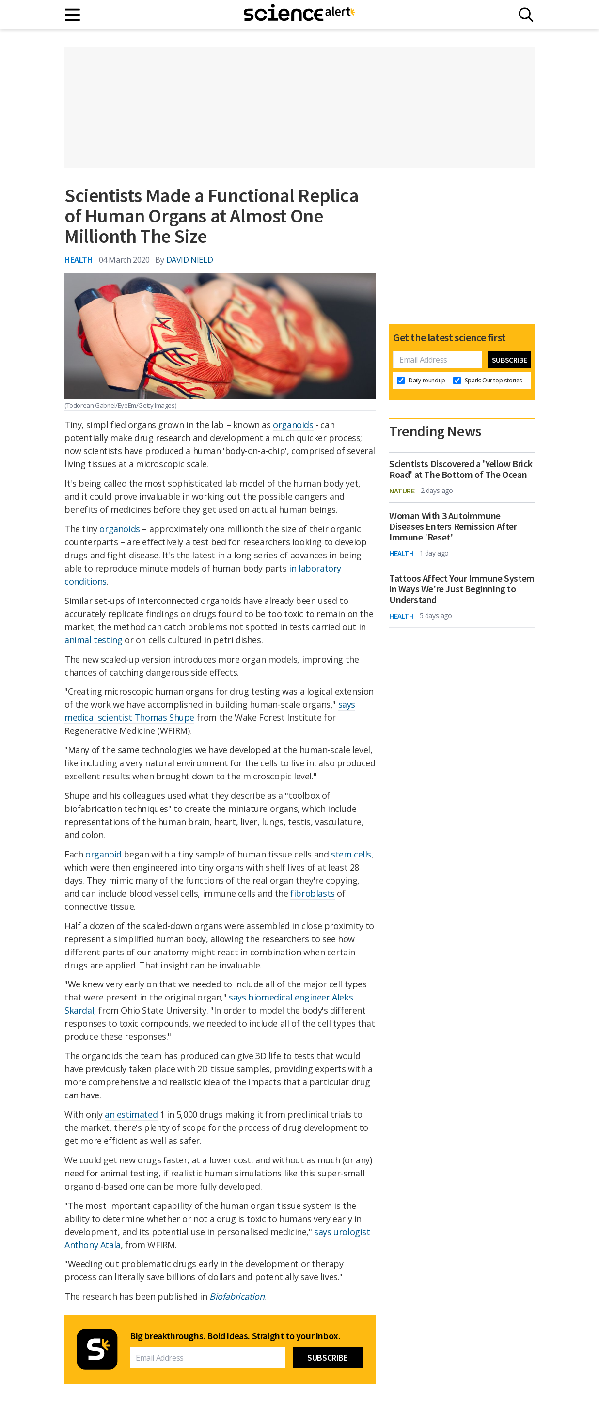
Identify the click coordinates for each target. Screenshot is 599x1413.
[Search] (526, 14)
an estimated (131, 1114)
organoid (103, 854)
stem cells (351, 854)
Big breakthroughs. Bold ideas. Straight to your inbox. (235, 1336)
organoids (293, 424)
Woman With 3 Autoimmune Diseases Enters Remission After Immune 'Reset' (453, 526)
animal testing (93, 640)
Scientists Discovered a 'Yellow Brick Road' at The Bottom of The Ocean (460, 469)
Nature (402, 490)
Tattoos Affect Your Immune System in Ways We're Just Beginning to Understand (462, 589)
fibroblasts (312, 893)
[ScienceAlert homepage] (299, 14)
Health (78, 259)
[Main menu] (72, 14)
